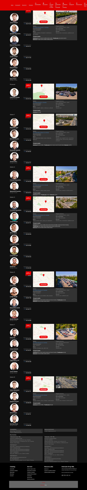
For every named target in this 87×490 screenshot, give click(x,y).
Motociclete (12, 472)
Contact (31, 5)
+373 (27, 23)
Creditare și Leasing (65, 5)
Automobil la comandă (58, 5)
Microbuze (12, 473)
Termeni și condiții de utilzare (49, 470)
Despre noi (46, 468)
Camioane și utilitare (14, 470)
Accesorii (17, 5)
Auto (12, 5)
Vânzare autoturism (31, 479)
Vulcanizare (79, 4)
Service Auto (29, 477)
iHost (46, 485)
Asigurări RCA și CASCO (31, 473)
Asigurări (71, 4)
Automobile (38, 4)
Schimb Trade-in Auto (51, 5)
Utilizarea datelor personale (49, 472)
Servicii (24, 5)
